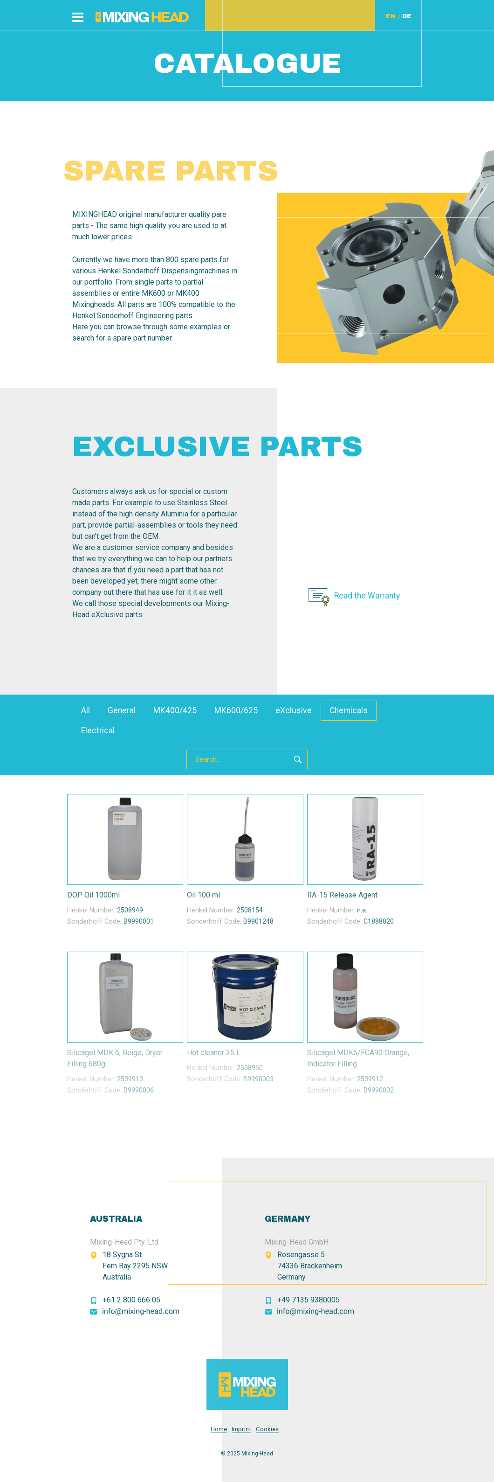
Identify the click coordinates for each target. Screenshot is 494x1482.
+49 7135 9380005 (308, 1299)
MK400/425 (175, 710)
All (85, 710)
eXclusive (293, 710)
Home (219, 1429)
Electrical (98, 730)
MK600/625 (236, 710)
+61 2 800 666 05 (131, 1299)
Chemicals (348, 710)
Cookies (267, 1429)
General (122, 710)
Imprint (241, 1429)
